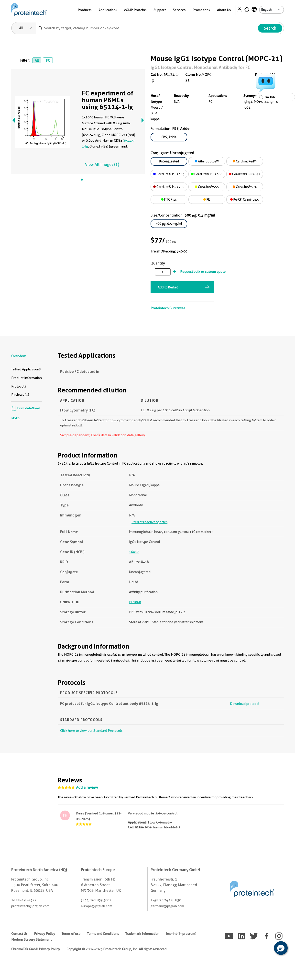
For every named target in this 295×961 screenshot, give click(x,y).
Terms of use (71, 934)
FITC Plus (169, 199)
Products (84, 10)
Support (159, 10)
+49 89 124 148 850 (166, 900)
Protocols (18, 386)
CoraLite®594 (245, 187)
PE (206, 199)
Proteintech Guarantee (168, 308)
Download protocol (244, 704)
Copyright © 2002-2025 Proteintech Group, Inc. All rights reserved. (116, 949)
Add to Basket (168, 287)
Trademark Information (142, 934)
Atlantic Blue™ (207, 161)
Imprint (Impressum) (181, 934)
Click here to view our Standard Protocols (91, 730)
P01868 (135, 602)
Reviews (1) (20, 395)
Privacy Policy (44, 934)
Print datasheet (25, 408)
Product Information (26, 378)
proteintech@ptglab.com (30, 906)
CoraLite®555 (207, 187)
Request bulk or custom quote (203, 272)
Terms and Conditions (103, 934)
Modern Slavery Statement (31, 939)
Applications (107, 10)
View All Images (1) (102, 164)
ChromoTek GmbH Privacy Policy (35, 949)
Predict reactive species (149, 522)
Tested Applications (26, 369)
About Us (224, 10)
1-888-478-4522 (23, 900)
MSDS (15, 418)
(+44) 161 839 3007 (96, 900)
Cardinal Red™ (245, 161)
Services (179, 10)
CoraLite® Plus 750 (169, 187)
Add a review (87, 787)
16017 (134, 552)
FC (48, 60)
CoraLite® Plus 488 (206, 174)
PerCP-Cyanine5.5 (244, 199)
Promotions (201, 10)
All (37, 60)
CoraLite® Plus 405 (169, 174)
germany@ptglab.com (167, 906)
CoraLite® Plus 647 (244, 174)
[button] (281, 948)
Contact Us (19, 934)
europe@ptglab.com (96, 906)
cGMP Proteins (135, 10)
